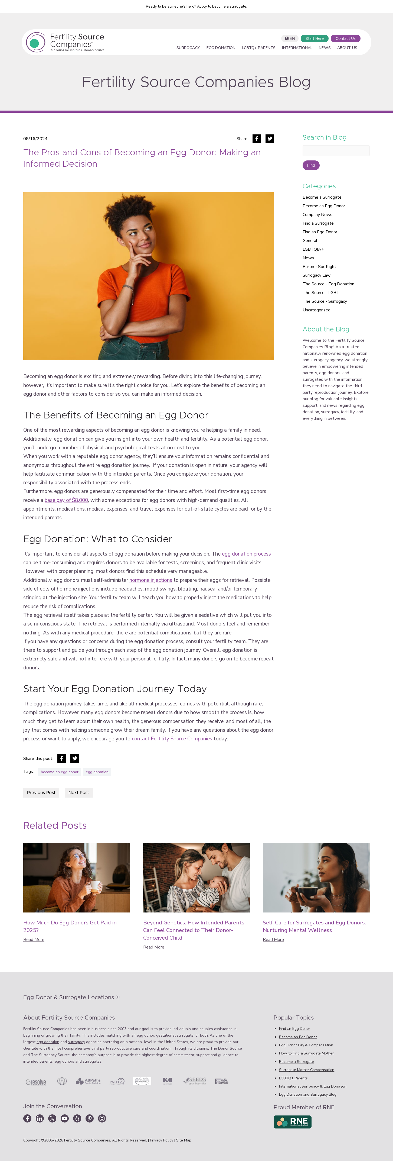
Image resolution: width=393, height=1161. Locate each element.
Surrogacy (188, 48)
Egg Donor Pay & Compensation (306, 1045)
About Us (347, 48)
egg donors (64, 1061)
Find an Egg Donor (320, 232)
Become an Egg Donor (324, 206)
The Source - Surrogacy (325, 301)
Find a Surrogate (318, 223)
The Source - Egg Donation (328, 284)
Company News (317, 215)
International (297, 48)
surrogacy (76, 1041)
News (325, 48)
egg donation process (246, 553)
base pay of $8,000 (66, 500)
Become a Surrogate (322, 197)
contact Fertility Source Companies (172, 738)
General (310, 241)
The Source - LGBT (321, 293)
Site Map (183, 1140)
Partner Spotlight (319, 267)
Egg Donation (221, 48)
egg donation (97, 772)
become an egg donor (59, 772)
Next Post (78, 793)
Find (311, 165)
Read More (33, 940)
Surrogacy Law (316, 275)
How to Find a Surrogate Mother (306, 1053)
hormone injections (150, 580)
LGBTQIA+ (313, 249)
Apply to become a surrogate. (222, 6)
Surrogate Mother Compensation (306, 1069)
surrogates (92, 1061)
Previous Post (41, 793)
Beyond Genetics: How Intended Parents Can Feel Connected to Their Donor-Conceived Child (193, 930)
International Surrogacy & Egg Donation (312, 1086)
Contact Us (346, 39)
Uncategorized (316, 310)
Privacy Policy (162, 1140)
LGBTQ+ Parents (259, 48)
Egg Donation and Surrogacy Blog (307, 1094)
